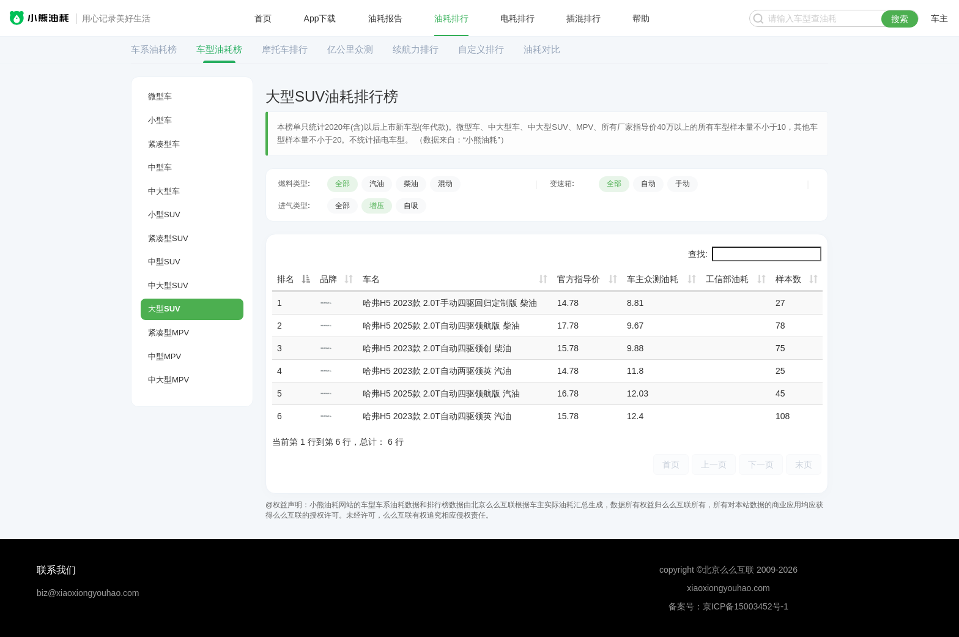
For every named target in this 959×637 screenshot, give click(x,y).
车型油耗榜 (219, 49)
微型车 (160, 96)
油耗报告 (385, 18)
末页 (803, 464)
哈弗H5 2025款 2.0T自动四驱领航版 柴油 (441, 325)
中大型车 (164, 191)
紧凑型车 (164, 144)
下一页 (761, 464)
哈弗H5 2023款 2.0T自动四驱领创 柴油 (437, 348)
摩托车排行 (285, 49)
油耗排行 (451, 18)
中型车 (160, 167)
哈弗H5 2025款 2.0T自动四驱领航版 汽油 (441, 393)
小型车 (160, 120)
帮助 (641, 18)
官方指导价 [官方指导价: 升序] (578, 279)
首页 (263, 18)
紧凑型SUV (168, 238)
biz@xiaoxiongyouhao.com (88, 593)
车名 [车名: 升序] (371, 279)
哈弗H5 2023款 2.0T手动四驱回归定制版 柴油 (450, 303)
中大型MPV (168, 379)
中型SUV (164, 261)
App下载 (320, 18)
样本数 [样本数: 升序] (788, 279)
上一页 (714, 464)
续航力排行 (416, 49)
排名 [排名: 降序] (285, 279)
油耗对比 (542, 49)
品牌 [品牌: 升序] (328, 279)
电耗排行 (517, 18)
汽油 (376, 183)
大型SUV (164, 308)
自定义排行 (481, 49)
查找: (754, 254)
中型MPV (164, 356)
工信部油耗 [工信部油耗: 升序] (727, 279)
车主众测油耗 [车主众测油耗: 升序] (652, 279)
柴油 (411, 183)
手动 (682, 183)
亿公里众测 (350, 49)
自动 (648, 183)
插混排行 (583, 18)
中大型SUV (168, 285)
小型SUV (164, 214)
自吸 (411, 205)
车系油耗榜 (154, 49)
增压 (376, 205)
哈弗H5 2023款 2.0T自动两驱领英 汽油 (437, 371)
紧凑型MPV (168, 332)
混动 (445, 183)
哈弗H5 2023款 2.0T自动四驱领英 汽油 (437, 416)
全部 (342, 183)
